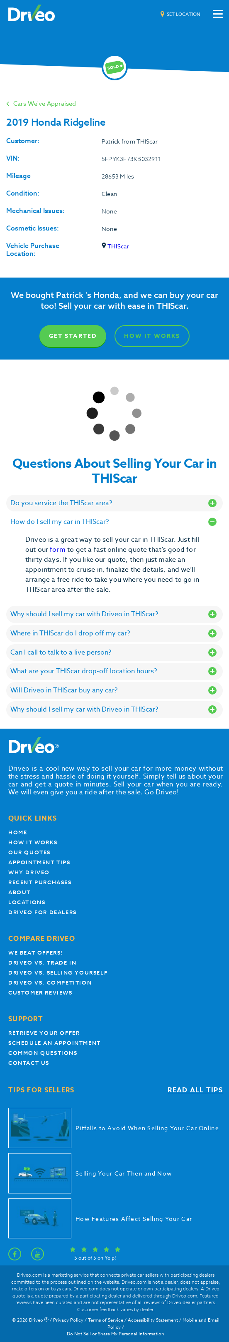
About (19, 892)
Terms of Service (105, 1320)
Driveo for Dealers (42, 912)
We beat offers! (35, 953)
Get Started (73, 336)
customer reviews (40, 993)
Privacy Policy (68, 1320)
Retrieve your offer (44, 1033)
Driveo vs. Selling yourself (57, 973)
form (58, 550)
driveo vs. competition (50, 983)
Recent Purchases (40, 882)
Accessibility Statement (153, 1320)
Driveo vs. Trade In (42, 963)
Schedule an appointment (54, 1043)
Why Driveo (29, 872)
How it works (32, 842)
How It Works (152, 336)
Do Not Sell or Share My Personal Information (115, 1333)
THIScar (115, 246)
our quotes (29, 852)
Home (17, 832)
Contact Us (28, 1063)
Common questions (43, 1053)
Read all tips (195, 1090)
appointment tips (39, 862)
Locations (26, 902)
